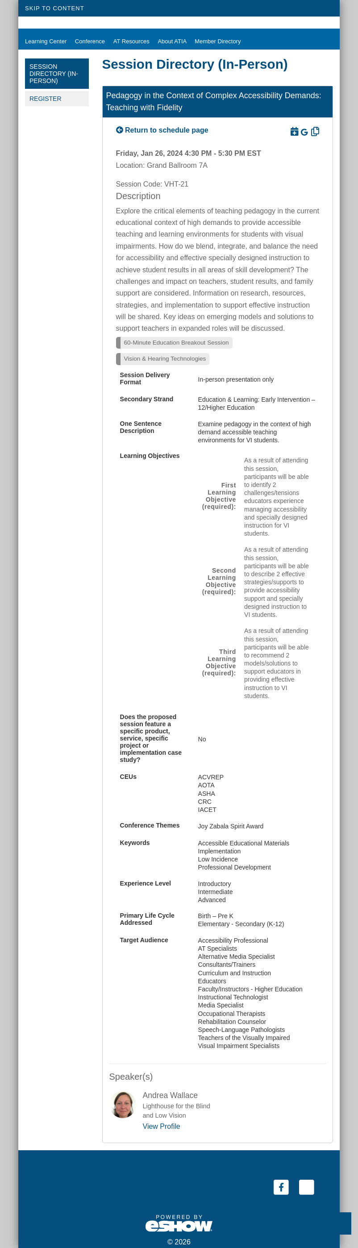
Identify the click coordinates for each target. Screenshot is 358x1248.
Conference (87, 41)
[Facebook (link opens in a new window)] (282, 1187)
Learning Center (43, 41)
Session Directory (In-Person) (53, 73)
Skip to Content (54, 8)
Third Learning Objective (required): (219, 662)
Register (45, 98)
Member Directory (214, 41)
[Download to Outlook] (294, 132)
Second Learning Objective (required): (219, 581)
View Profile (161, 1126)
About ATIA (169, 41)
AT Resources (129, 41)
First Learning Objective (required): (219, 496)
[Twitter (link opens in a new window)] (307, 1187)
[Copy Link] (314, 132)
